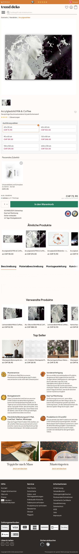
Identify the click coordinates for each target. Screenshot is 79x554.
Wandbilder (13, 17)
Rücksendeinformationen (63, 497)
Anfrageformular (53, 290)
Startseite (4, 17)
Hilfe (3, 484)
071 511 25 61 (6, 2)
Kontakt (4, 488)
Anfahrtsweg (58, 488)
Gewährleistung (59, 503)
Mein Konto (31, 488)
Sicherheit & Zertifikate (62, 500)
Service (30, 484)
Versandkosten (59, 491)
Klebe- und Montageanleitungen (35, 495)
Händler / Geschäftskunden (8, 501)
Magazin (30, 515)
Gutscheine (31, 491)
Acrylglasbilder (24, 17)
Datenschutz (58, 506)
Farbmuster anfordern (35, 502)
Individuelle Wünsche (35, 499)
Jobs (55, 512)
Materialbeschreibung (31, 266)
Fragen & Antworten (8, 491)
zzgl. (69, 198)
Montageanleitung (56, 266)
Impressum (57, 515)
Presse (3, 497)
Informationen (60, 484)
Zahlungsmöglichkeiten (62, 494)
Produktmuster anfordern (37, 506)
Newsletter (31, 509)
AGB (55, 509)
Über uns (4, 494)
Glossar (30, 512)
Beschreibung (8, 266)
